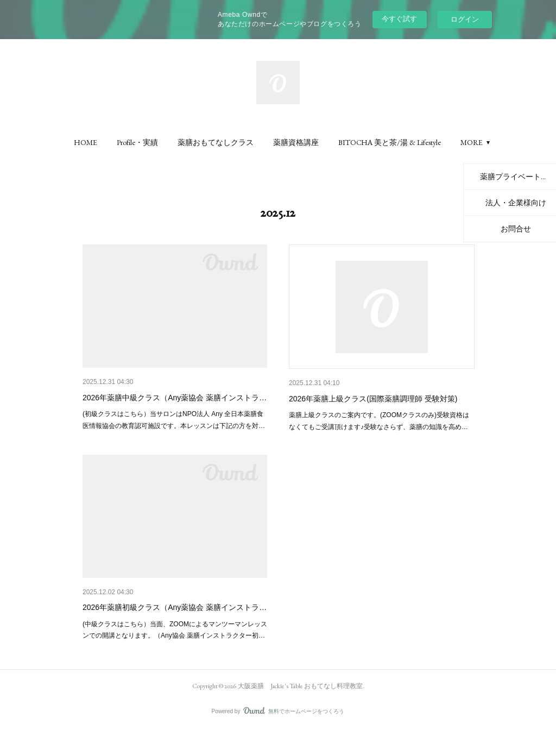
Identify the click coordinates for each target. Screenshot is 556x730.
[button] (85, 142)
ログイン (465, 19)
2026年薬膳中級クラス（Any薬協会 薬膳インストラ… (175, 397)
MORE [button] (471, 142)
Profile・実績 (137, 142)
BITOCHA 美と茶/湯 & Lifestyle (389, 142)
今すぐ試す (399, 19)
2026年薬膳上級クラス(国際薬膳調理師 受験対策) (373, 398)
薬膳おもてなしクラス (216, 142)
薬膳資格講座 (296, 142)
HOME (85, 142)
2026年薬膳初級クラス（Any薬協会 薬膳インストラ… (175, 607)
